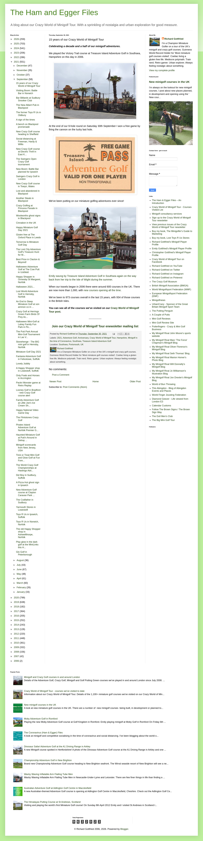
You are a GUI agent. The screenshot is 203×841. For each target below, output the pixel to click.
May (19, 574)
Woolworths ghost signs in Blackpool (28, 217)
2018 (17, 606)
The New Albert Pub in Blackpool (27, 106)
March (20, 583)
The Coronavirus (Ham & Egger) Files (43, 732)
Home (96, 381)
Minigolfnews (158, 300)
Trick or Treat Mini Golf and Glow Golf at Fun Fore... (28, 458)
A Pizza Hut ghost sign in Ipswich (27, 484)
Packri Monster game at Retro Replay (28, 384)
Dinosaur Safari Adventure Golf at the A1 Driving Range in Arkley (57, 746)
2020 (17, 597)
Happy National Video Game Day (27, 411)
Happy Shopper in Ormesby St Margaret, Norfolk (28, 279)
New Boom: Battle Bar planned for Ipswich (27, 170)
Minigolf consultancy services (167, 214)
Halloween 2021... (25, 286)
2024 (17, 48)
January (21, 592)
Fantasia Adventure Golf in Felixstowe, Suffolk (28, 357)
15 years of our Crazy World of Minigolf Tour (28, 84)
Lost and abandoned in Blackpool (28, 192)
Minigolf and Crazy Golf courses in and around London (52, 677)
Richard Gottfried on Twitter (166, 269)
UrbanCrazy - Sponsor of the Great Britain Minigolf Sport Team (170, 305)
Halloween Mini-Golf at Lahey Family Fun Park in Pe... (27, 324)
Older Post (135, 381)
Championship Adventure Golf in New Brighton (48, 760)
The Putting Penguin (162, 311)
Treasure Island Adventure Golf (96, 341)
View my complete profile (162, 70)
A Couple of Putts (161, 314)
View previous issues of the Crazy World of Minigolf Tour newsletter (169, 226)
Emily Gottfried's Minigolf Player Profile (172, 248)
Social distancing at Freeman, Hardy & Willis (26, 141)
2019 (17, 602)
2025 (17, 43)
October (21, 74)
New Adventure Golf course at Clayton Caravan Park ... (26, 492)
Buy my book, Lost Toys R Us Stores (171, 238)
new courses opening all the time (102, 290)
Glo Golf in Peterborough (24, 553)
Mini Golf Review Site (163, 322)
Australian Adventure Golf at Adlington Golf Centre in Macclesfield (57, 788)
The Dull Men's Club (162, 416)
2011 (17, 638)
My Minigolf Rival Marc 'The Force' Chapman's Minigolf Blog (169, 341)
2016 (17, 615)
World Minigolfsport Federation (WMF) (171, 289)
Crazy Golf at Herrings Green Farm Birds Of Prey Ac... (27, 314)
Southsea (76, 341)
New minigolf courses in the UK (169, 81)
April (19, 578)
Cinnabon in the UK (26, 223)
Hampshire (122, 338)
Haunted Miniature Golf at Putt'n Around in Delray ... (28, 437)
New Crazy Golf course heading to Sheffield (28, 133)
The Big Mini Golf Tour (163, 420)
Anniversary (83, 338)
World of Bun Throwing (163, 384)
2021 (59, 338)
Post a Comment (60, 375)
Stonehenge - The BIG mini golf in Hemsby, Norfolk (27, 344)
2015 (17, 620)
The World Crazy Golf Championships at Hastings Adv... (27, 468)
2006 (17, 661)
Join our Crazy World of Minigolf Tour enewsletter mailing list (95, 326)
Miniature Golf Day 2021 (28, 351)
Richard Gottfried (173, 39)
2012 (17, 633)
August (20, 560)
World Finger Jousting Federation (169, 395)
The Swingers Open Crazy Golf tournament (26, 162)
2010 (17, 642)
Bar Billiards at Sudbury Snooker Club (28, 99)
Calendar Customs (161, 405)
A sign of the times (25, 119)
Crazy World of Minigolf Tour (103, 338)
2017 (17, 611)
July (19, 565)
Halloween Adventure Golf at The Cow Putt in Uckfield (27, 269)
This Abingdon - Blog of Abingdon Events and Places (169, 389)
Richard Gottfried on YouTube (167, 266)
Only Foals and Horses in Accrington (28, 377)
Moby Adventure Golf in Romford (41, 718)
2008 (17, 652)
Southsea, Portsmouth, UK (71, 344)
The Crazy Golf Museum (164, 281)
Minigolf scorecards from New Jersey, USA (26, 448)
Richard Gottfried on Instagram (168, 273)
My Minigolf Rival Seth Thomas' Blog (171, 353)
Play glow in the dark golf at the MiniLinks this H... (27, 545)
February (21, 587)
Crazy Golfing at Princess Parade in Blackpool (26, 208)
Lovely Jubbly (23, 363)
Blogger (124, 829)
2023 (17, 52)
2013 (17, 629)
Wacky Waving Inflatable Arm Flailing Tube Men (48, 774)
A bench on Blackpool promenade (27, 125)
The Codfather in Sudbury (24, 501)
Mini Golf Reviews (161, 318)
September (23, 79)
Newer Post (55, 381)
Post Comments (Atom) (75, 387)
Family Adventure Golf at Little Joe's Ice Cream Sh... (27, 403)
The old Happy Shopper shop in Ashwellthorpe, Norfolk (28, 533)
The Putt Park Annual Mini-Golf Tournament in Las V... (28, 334)
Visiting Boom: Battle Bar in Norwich (26, 92)
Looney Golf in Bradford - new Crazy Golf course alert (28, 393)
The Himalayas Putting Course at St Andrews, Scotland (52, 802)
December (22, 65)
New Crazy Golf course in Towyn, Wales (28, 185)
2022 (17, 57)
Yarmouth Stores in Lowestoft (26, 508)
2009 (17, 647)
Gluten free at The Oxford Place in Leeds (28, 236)
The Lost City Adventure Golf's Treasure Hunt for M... (28, 252)
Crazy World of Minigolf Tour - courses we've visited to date (54, 691)
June (19, 569)
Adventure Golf (70, 338)
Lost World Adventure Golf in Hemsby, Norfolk (27, 294)
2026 (17, 39)
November (22, 70)
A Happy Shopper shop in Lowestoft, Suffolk (28, 369)
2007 (17, 656)
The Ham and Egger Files (54, 12)
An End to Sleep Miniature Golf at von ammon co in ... (27, 304)
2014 (17, 624)
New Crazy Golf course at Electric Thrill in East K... (28, 152)
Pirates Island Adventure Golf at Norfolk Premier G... (27, 427)
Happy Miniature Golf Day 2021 (27, 229)
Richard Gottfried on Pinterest (167, 277)
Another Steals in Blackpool (25, 199)
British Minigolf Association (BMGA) (170, 285)
